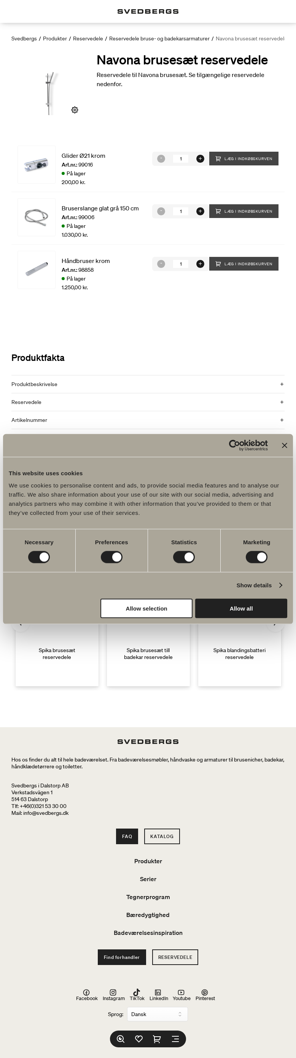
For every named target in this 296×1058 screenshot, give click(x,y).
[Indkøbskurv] (157, 1039)
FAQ (127, 836)
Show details (254, 585)
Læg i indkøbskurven (243, 158)
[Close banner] (284, 445)
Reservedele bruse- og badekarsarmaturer (159, 38)
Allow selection (146, 608)
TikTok (137, 995)
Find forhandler (122, 957)
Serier (148, 879)
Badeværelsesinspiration (148, 932)
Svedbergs (24, 38)
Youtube (182, 995)
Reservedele (88, 38)
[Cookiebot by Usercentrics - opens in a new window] (234, 445)
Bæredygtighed (148, 915)
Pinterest (205, 995)
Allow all (241, 608)
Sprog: (115, 1014)
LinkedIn (159, 995)
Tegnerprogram (148, 897)
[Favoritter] (138, 1039)
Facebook (87, 995)
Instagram (114, 995)
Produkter (55, 38)
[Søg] (120, 1039)
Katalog (162, 836)
